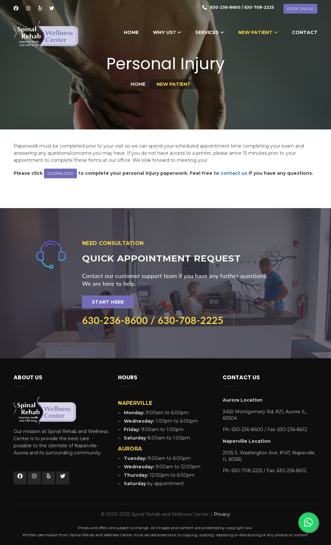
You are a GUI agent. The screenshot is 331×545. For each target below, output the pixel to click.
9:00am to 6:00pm (157, 458)
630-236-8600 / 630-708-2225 (153, 320)
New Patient (258, 32)
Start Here (108, 302)
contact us (233, 173)
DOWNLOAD (60, 173)
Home (131, 32)
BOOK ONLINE (300, 8)
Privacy (222, 514)
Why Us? (167, 32)
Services (209, 32)
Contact (304, 32)
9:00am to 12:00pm (162, 467)
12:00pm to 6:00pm (159, 475)
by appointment (154, 483)
